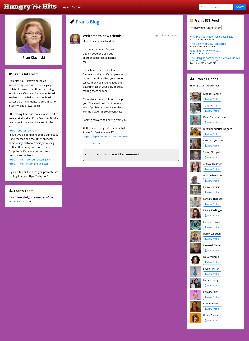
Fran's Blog (87, 22)
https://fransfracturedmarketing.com (30, 159)
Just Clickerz (16, 201)
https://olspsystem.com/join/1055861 (105, 136)
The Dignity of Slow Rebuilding (208, 43)
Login (105, 154)
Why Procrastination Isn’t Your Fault (211, 36)
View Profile (212, 99)
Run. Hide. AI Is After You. (205, 50)
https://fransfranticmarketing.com (29, 163)
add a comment (92, 143)
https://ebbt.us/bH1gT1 (23, 130)
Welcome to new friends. (102, 35)
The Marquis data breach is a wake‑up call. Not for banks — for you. (215, 59)
